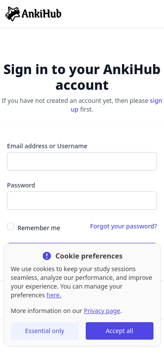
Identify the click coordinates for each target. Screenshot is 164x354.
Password (21, 185)
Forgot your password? (123, 226)
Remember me (38, 228)
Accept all (119, 331)
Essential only (44, 331)
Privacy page (102, 310)
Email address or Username (47, 146)
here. (53, 295)
